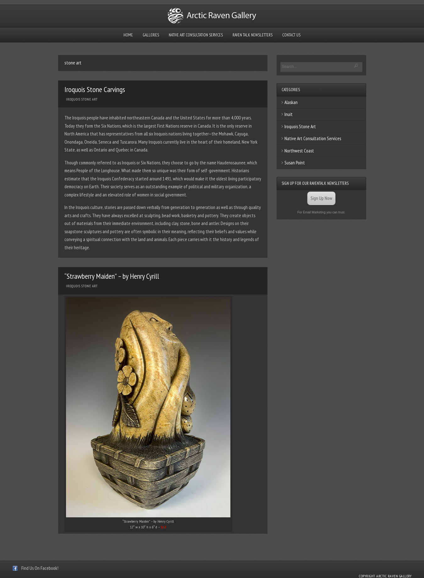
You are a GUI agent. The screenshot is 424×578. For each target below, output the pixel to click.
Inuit (288, 114)
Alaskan (291, 102)
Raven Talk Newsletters (253, 35)
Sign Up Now (321, 198)
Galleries (151, 35)
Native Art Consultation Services (196, 35)
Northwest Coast (299, 151)
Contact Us (291, 35)
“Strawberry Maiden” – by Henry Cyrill (111, 276)
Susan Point (294, 163)
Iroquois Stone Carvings (94, 89)
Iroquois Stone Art (82, 99)
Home (128, 35)
